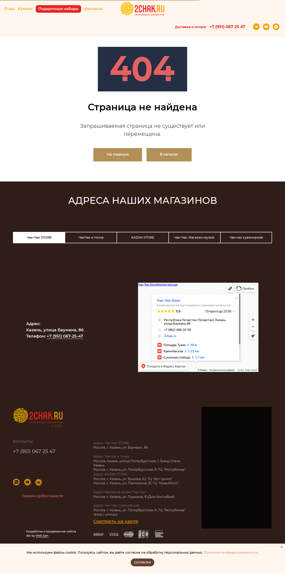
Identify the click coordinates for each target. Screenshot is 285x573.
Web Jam (42, 535)
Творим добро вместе (42, 496)
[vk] (256, 26)
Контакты (93, 9)
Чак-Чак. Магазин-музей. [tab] (194, 237)
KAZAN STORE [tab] (142, 237)
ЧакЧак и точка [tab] (91, 237)
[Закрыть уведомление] (281, 547)
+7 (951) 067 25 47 (34, 453)
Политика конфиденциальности (231, 552)
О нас (9, 9)
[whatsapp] (276, 26)
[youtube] (266, 26)
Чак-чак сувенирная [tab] (246, 237)
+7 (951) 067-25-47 (65, 336)
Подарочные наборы (58, 9)
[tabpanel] (142, 314)
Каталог (25, 9)
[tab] (39, 237)
